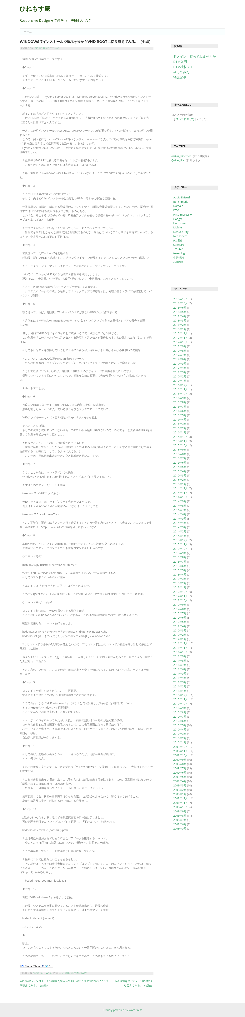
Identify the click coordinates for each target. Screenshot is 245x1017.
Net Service (180, 236)
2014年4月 (179, 523)
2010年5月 (179, 725)
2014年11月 (180, 493)
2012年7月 (179, 613)
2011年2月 (179, 686)
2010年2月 (179, 738)
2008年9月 (179, 811)
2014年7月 (179, 510)
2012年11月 (180, 596)
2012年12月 (180, 592)
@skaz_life (177, 160)
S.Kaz (56, 48)
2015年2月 (179, 479)
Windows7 (80, 973)
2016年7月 (179, 406)
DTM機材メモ (183, 67)
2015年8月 (179, 454)
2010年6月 (179, 721)
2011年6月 (179, 669)
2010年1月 (179, 742)
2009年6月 (179, 772)
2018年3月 (179, 320)
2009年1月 (179, 794)
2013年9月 (179, 553)
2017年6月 (179, 359)
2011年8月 (179, 660)
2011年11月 (180, 648)
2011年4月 (179, 678)
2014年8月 (179, 505)
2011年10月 (180, 652)
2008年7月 (179, 820)
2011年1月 (179, 691)
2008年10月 (180, 807)
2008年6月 (179, 824)
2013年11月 (180, 544)
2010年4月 (179, 729)
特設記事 (179, 77)
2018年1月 (179, 329)
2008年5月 (179, 828)
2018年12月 (180, 299)
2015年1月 (179, 484)
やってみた (181, 72)
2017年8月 (179, 350)
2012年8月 (179, 609)
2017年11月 (180, 338)
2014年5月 (179, 518)
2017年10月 (180, 342)
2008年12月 (180, 798)
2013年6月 (179, 566)
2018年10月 (180, 303)
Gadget (177, 219)
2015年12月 (180, 437)
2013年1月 (179, 587)
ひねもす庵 (35, 8)
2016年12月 (180, 385)
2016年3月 (179, 424)
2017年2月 (179, 376)
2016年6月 (179, 411)
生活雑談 (178, 257)
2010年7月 (179, 716)
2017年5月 (179, 363)
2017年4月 (179, 368)
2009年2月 (179, 790)
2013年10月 (180, 549)
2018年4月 (179, 316)
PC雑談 (36, 973)
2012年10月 (180, 600)
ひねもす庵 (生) (185, 119)
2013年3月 (179, 579)
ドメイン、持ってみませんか (194, 56)
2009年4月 (179, 781)
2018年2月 (179, 325)
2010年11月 (180, 699)
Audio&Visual (181, 197)
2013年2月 (179, 583)
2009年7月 (179, 768)
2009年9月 (179, 759)
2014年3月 (179, 527)
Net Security (180, 232)
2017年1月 (179, 380)
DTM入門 (180, 61)
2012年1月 (179, 639)
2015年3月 (179, 475)
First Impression (183, 214)
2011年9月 (179, 656)
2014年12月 (180, 488)
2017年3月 (179, 372)
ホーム (28, 31)
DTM (176, 210)
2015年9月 (179, 449)
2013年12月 (180, 540)
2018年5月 (179, 312)
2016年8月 (179, 402)
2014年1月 (179, 536)
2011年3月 (179, 682)
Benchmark (180, 201)
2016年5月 (179, 415)
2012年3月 (179, 630)
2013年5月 (179, 570)
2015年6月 (179, 462)
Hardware (179, 223)
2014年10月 (180, 497)
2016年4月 (179, 419)
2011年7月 (179, 665)
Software (46, 973)
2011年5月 (179, 673)
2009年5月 (179, 777)
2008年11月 (180, 803)
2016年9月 (179, 398)
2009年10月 (180, 755)
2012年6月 (179, 617)
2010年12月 (180, 695)
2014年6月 (179, 514)
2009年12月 (180, 747)
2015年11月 (180, 441)
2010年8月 (179, 712)
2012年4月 (179, 626)
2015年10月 (180, 445)
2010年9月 (179, 708)
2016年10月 (180, 394)
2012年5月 (179, 622)
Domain (178, 206)
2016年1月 (179, 432)
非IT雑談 (178, 262)
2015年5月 (179, 467)
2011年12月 (180, 643)
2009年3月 (179, 785)
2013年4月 (179, 574)
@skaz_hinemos (181, 156)
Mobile (177, 227)
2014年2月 (179, 531)
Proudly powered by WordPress (122, 1010)
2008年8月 (179, 815)
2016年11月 (180, 389)
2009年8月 (179, 764)
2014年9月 (179, 501)
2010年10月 (180, 703)
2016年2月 (179, 428)
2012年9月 (179, 604)
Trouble (178, 249)
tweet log (179, 253)
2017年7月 (179, 355)
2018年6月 (179, 307)
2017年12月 (180, 333)
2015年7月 (179, 458)
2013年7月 (179, 561)
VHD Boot (67, 973)
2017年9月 (179, 346)
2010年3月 (179, 733)
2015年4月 (179, 471)
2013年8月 (179, 557)
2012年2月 (179, 634)
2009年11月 (180, 751)
